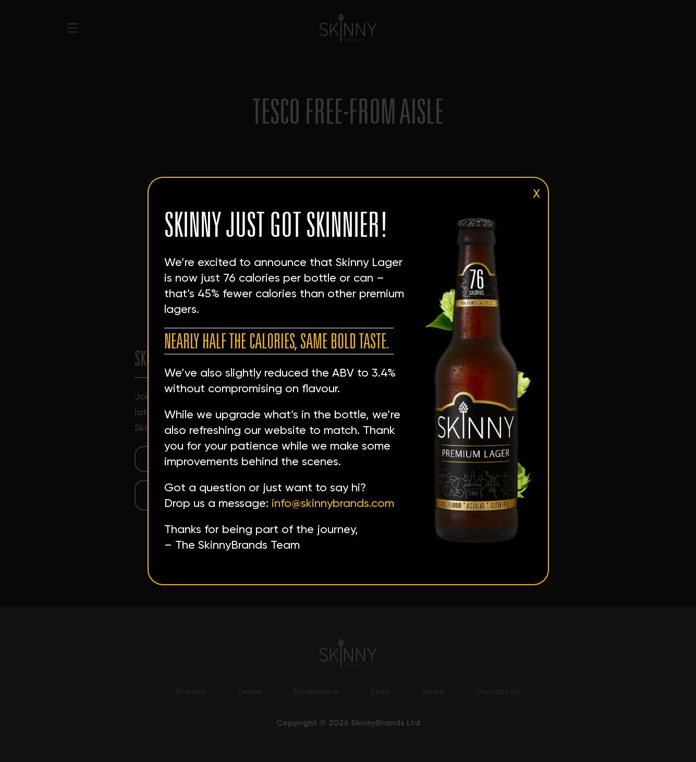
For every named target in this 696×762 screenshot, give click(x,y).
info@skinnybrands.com (333, 503)
